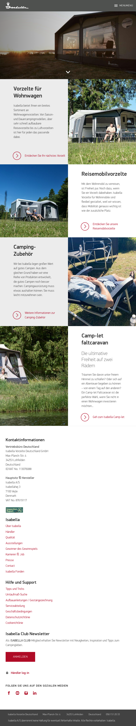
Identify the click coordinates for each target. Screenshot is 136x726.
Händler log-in (20, 673)
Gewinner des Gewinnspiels (22, 548)
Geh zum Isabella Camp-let (108, 417)
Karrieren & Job (15, 554)
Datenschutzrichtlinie (18, 617)
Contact (10, 565)
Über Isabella (13, 526)
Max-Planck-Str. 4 (52, 714)
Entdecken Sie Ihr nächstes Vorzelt (45, 155)
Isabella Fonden (15, 571)
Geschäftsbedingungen (19, 611)
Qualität (10, 537)
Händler (10, 531)
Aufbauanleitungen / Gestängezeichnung (29, 600)
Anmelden (20, 656)
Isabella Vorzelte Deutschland (23, 714)
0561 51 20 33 (113, 714)
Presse (10, 560)
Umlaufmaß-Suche (17, 594)
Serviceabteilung (15, 606)
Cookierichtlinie (14, 623)
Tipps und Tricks (15, 589)
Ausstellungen (14, 543)
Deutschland (95, 714)
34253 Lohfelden (75, 714)
